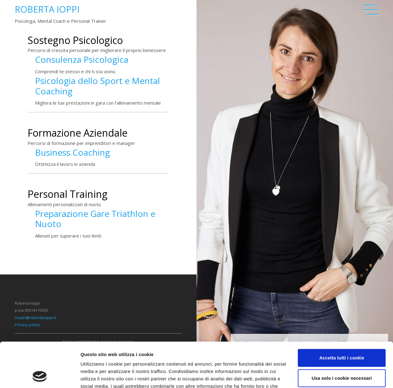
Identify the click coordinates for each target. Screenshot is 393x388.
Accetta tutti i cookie (341, 315)
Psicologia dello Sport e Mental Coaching (97, 86)
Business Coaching (72, 152)
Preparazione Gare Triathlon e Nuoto (95, 219)
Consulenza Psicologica (81, 59)
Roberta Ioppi (47, 9)
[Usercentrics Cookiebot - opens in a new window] (40, 376)
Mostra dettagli (97, 375)
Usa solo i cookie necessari (342, 335)
